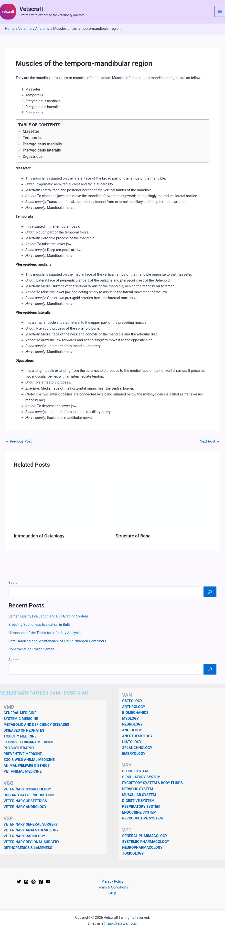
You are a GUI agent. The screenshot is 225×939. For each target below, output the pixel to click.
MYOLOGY (130, 718)
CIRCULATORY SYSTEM (141, 777)
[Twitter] (19, 881)
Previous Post (18, 441)
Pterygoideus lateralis (42, 150)
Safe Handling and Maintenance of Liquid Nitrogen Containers (57, 641)
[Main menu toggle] (219, 11)
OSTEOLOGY (132, 701)
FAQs (112, 893)
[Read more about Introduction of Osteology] (61, 503)
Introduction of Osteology (39, 535)
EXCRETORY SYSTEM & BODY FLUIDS (152, 783)
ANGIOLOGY (132, 730)
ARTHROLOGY (133, 707)
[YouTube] (48, 881)
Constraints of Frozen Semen (31, 649)
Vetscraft (31, 9)
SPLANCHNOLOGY (137, 748)
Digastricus (33, 156)
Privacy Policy (113, 881)
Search (14, 582)
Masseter (31, 131)
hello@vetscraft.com (121, 923)
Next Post (210, 441)
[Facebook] (41, 881)
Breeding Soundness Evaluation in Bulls (40, 624)
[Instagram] (26, 881)
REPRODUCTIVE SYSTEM (142, 818)
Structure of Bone (133, 535)
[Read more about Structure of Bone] (163, 503)
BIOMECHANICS (135, 712)
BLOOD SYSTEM (135, 771)
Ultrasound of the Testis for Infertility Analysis (45, 633)
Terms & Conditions (112, 887)
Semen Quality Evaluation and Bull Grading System (48, 616)
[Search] (210, 591)
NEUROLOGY (132, 724)
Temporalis (32, 137)
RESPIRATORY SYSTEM (141, 806)
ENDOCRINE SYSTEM (139, 812)
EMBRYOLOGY (133, 753)
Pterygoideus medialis (42, 144)
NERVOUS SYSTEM (137, 789)
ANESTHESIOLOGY (137, 736)
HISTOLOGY (131, 742)
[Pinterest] (33, 881)
